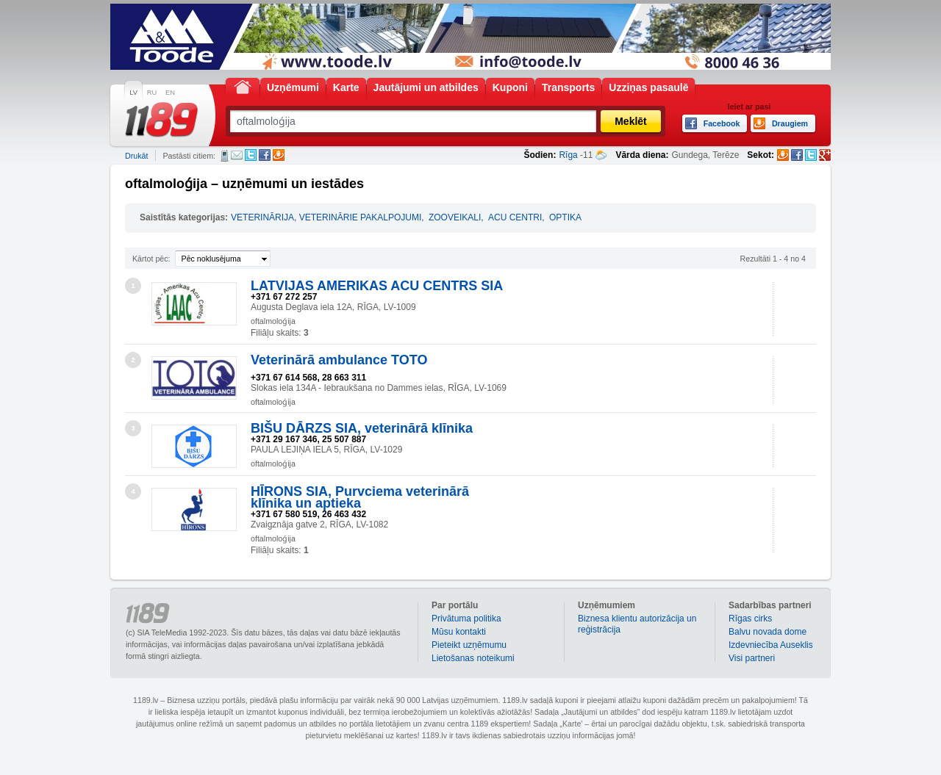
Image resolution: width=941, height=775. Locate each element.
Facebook (265, 155)
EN (170, 92)
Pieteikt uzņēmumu (469, 645)
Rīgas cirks (750, 618)
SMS (224, 156)
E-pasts (237, 155)
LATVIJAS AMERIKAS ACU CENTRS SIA (377, 285)
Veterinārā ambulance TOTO (339, 360)
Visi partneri (752, 658)
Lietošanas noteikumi (473, 658)
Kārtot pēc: (151, 258)
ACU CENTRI (515, 217)
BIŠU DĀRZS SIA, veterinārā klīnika (362, 428)
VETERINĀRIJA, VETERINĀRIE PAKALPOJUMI (326, 217)
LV (133, 92)
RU (152, 92)
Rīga (568, 155)
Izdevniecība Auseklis (771, 645)
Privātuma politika (466, 618)
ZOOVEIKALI (455, 217)
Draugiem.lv (279, 155)
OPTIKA (565, 217)
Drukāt (136, 155)
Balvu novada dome (767, 632)
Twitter (251, 155)
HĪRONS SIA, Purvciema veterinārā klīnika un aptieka (360, 497)
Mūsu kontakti (459, 632)
